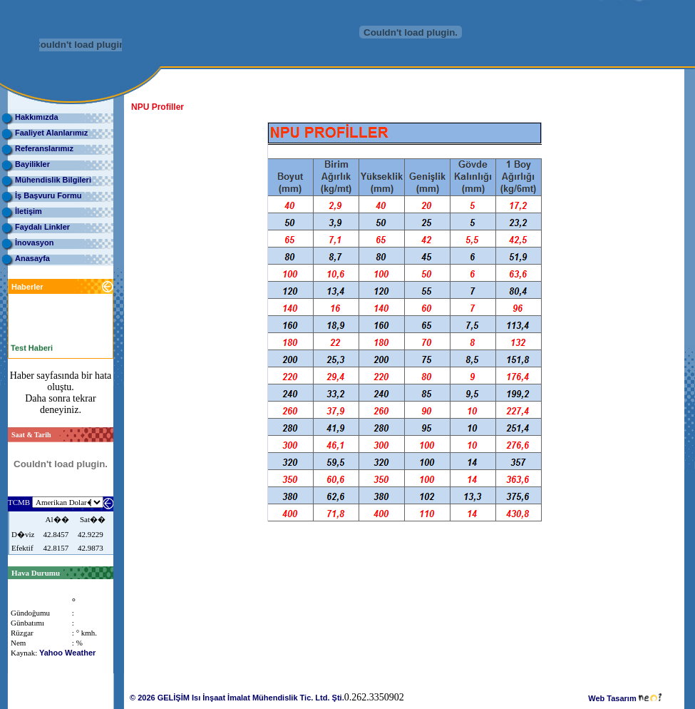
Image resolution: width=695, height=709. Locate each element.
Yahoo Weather (67, 652)
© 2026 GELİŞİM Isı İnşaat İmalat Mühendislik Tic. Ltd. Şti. (237, 697)
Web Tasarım (624, 698)
